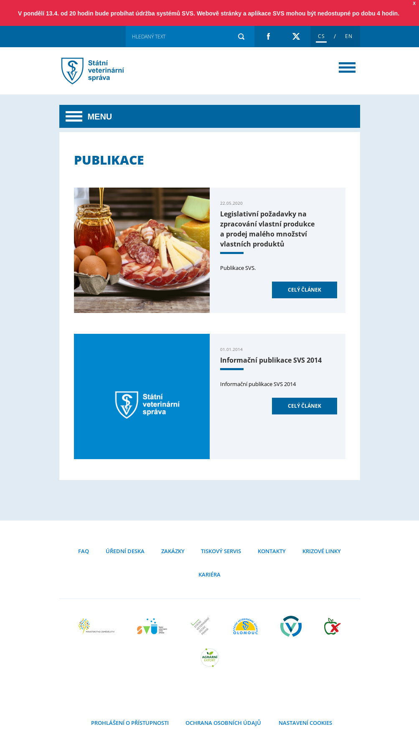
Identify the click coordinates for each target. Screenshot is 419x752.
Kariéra (209, 574)
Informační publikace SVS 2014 (271, 360)
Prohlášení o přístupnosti (130, 723)
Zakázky (173, 551)
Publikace (103, 71)
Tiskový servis (221, 551)
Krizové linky (321, 551)
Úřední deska (125, 551)
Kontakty (272, 551)
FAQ (83, 551)
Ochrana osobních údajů (223, 723)
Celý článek (304, 289)
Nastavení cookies (304, 723)
